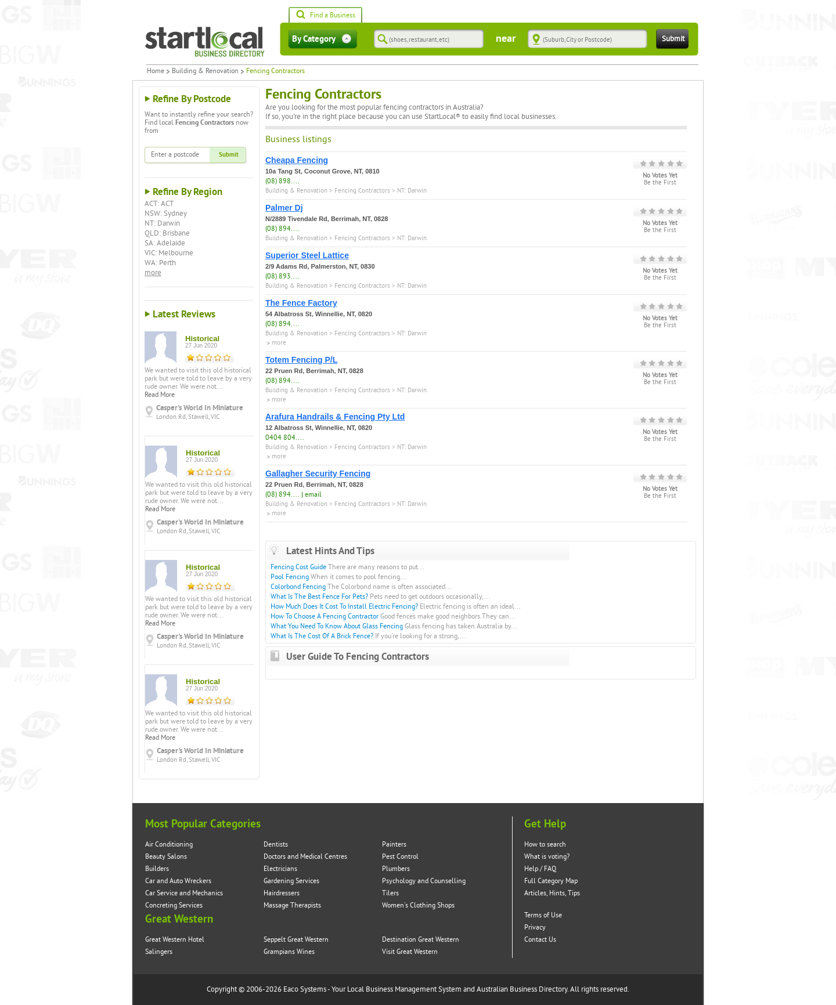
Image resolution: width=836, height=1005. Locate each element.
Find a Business (325, 15)
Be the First (660, 182)
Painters (394, 844)
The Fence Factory (301, 303)
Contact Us (540, 939)
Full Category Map (551, 881)
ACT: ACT (159, 204)
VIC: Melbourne (169, 253)
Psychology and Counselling (424, 881)
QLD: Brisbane (167, 233)
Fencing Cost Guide (298, 567)
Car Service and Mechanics (184, 893)
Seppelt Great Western (296, 939)
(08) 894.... (282, 229)
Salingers (158, 952)
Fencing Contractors (362, 190)
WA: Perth (160, 263)
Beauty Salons (166, 857)
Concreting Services (174, 905)
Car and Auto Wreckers (178, 881)
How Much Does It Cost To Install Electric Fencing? (344, 606)
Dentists (276, 844)
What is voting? (547, 857)
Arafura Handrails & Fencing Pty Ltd (335, 416)
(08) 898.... (282, 181)
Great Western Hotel (174, 939)
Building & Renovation (205, 71)
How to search (545, 844)
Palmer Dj (284, 207)
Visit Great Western (410, 952)
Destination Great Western (420, 939)
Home (155, 71)
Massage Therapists (292, 905)
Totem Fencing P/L (301, 359)
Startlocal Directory (205, 42)
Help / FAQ (540, 869)
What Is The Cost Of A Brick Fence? (322, 636)
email (313, 494)
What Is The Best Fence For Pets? (319, 597)
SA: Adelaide (165, 243)
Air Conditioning (169, 844)
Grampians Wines (289, 952)
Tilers (390, 893)
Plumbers (396, 869)
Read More (160, 395)
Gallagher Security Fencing (317, 473)
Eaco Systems (304, 989)
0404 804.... (284, 438)
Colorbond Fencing (298, 587)
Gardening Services (291, 881)
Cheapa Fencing (296, 160)
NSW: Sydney (166, 213)
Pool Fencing (290, 577)
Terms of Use (543, 915)
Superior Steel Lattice (307, 255)
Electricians (280, 869)
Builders (157, 869)
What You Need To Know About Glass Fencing (337, 626)
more (153, 273)
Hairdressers (282, 893)
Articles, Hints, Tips (552, 893)
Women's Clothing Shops (418, 905)
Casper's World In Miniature (199, 408)
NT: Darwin (162, 223)
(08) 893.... (282, 276)
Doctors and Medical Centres (305, 857)
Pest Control (400, 857)
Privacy (535, 927)
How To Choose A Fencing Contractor (325, 616)
